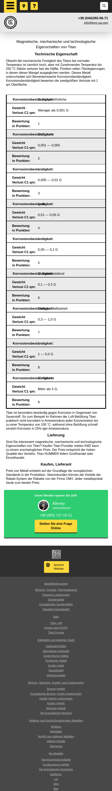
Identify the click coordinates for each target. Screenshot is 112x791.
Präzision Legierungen (56, 594)
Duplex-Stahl (56, 665)
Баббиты (56, 774)
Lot (56, 779)
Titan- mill (56, 623)
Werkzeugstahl (56, 675)
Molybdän (56, 731)
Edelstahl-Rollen (56, 646)
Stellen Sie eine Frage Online (55, 526)
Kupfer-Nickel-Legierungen (56, 698)
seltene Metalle (56, 741)
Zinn (56, 783)
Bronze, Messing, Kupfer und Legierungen (56, 682)
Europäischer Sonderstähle (56, 604)
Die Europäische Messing (56, 713)
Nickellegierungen (56, 583)
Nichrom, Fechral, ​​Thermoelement (56, 589)
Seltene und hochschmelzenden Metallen (56, 720)
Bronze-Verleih (56, 688)
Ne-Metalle (56, 753)
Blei (56, 788)
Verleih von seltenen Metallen (56, 736)
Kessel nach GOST (56, 627)
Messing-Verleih (56, 708)
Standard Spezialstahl (55, 609)
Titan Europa (56, 632)
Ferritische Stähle (56, 660)
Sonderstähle (56, 599)
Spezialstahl (56, 670)
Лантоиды (56, 746)
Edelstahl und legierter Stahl (56, 640)
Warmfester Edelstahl (56, 651)
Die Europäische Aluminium (56, 769)
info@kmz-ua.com (96, 22)
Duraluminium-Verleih (56, 764)
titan (56, 616)
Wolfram (56, 726)
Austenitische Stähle (56, 656)
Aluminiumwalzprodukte (56, 759)
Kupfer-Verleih (56, 703)
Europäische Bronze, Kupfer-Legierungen (56, 693)
